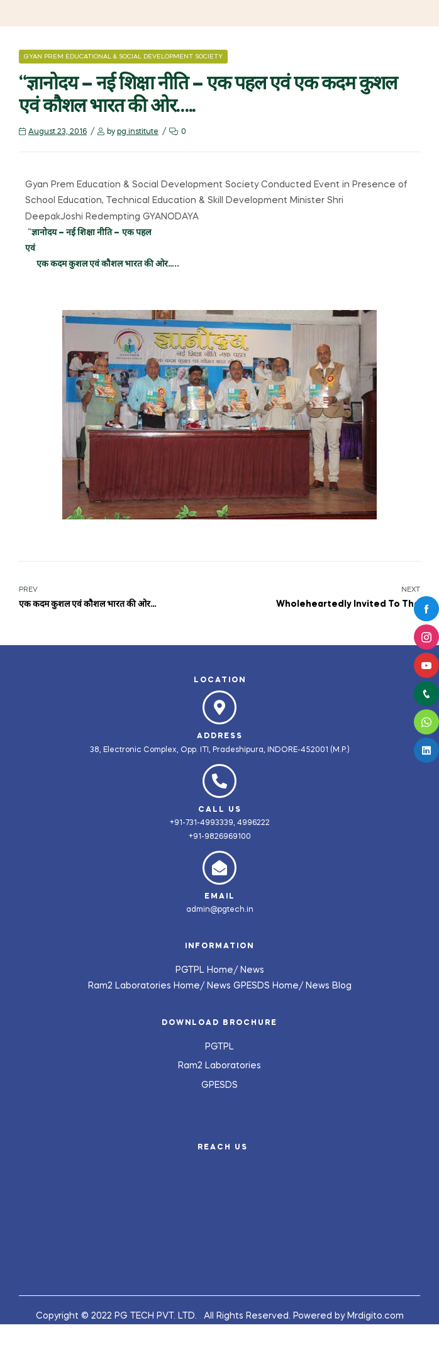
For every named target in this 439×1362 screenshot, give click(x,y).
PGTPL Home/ (207, 970)
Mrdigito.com (375, 1316)
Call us (220, 810)
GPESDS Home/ (269, 986)
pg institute (137, 132)
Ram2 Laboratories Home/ (147, 986)
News (252, 970)
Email (219, 896)
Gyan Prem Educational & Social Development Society (123, 56)
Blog (342, 986)
